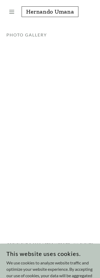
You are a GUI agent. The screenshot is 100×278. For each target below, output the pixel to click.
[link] (50, 11)
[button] (12, 11)
